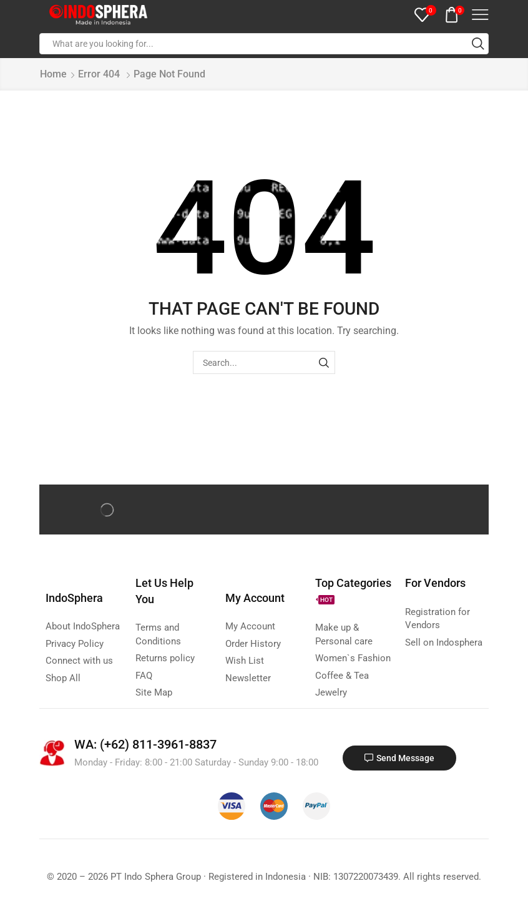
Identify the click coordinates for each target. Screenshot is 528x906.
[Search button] (478, 44)
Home (53, 74)
